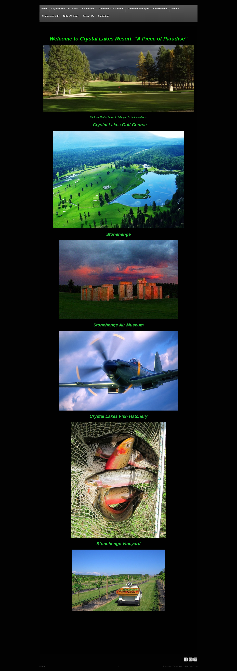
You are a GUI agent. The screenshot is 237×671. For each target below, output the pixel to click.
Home (44, 8)
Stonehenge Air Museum (110, 8)
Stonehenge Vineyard (138, 8)
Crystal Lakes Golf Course (64, 8)
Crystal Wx (88, 16)
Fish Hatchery (160, 8)
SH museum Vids (50, 16)
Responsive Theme (170, 666)
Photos (175, 8)
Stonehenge (88, 8)
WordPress (193, 666)
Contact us (103, 16)
